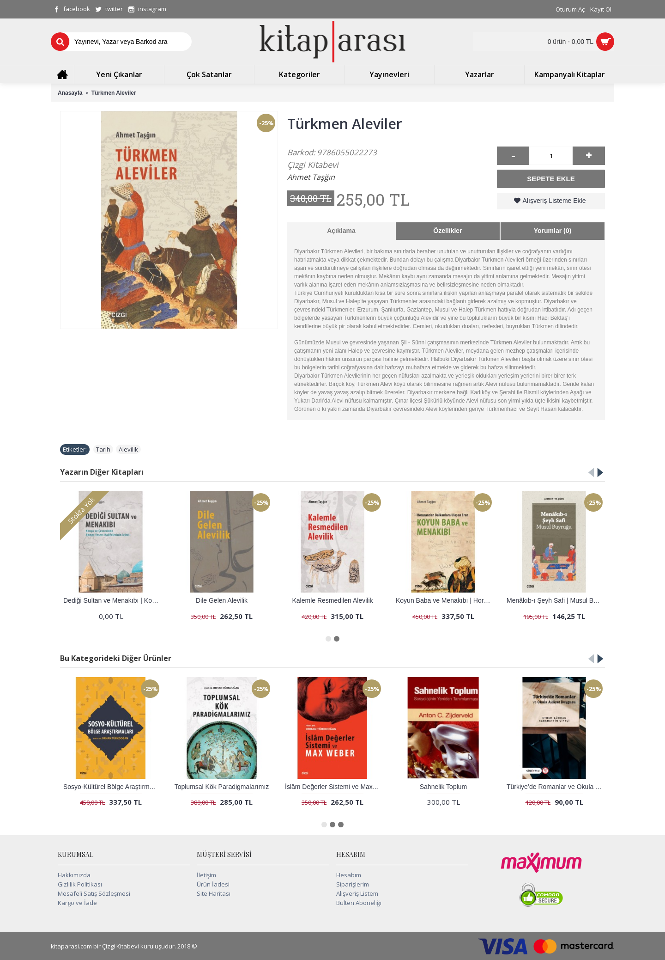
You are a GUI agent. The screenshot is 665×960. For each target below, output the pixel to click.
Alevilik (128, 449)
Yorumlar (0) (552, 230)
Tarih (103, 449)
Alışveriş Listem (357, 893)
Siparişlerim (352, 884)
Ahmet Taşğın (311, 177)
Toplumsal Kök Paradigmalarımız (222, 786)
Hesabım (348, 875)
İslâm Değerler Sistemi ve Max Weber (334, 786)
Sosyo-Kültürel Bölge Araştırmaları (112, 786)
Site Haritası (213, 893)
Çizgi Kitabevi (313, 164)
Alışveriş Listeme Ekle (554, 200)
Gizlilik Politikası (80, 884)
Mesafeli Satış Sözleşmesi (94, 893)
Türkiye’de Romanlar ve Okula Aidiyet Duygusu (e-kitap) (556, 786)
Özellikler (447, 230)
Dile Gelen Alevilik (222, 600)
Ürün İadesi (213, 884)
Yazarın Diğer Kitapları (102, 472)
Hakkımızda (74, 875)
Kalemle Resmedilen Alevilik (332, 600)
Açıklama (341, 230)
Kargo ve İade (77, 903)
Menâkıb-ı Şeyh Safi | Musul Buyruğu (556, 600)
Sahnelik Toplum (443, 786)
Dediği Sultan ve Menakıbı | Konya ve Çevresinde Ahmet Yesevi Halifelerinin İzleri (112, 600)
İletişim (206, 875)
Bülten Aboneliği (358, 903)
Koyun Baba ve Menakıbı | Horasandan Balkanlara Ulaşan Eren (445, 600)
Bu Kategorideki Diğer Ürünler (115, 658)
